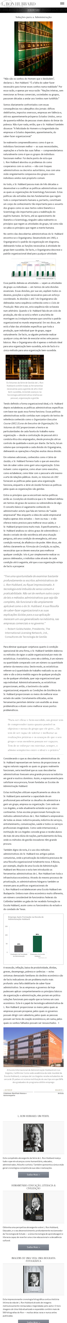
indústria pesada (31, 820)
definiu (6, 546)
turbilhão (53, 98)
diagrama (54, 242)
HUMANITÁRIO (33, 10)
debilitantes (9, 112)
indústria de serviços (51, 820)
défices (51, 108)
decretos (27, 170)
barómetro (33, 686)
